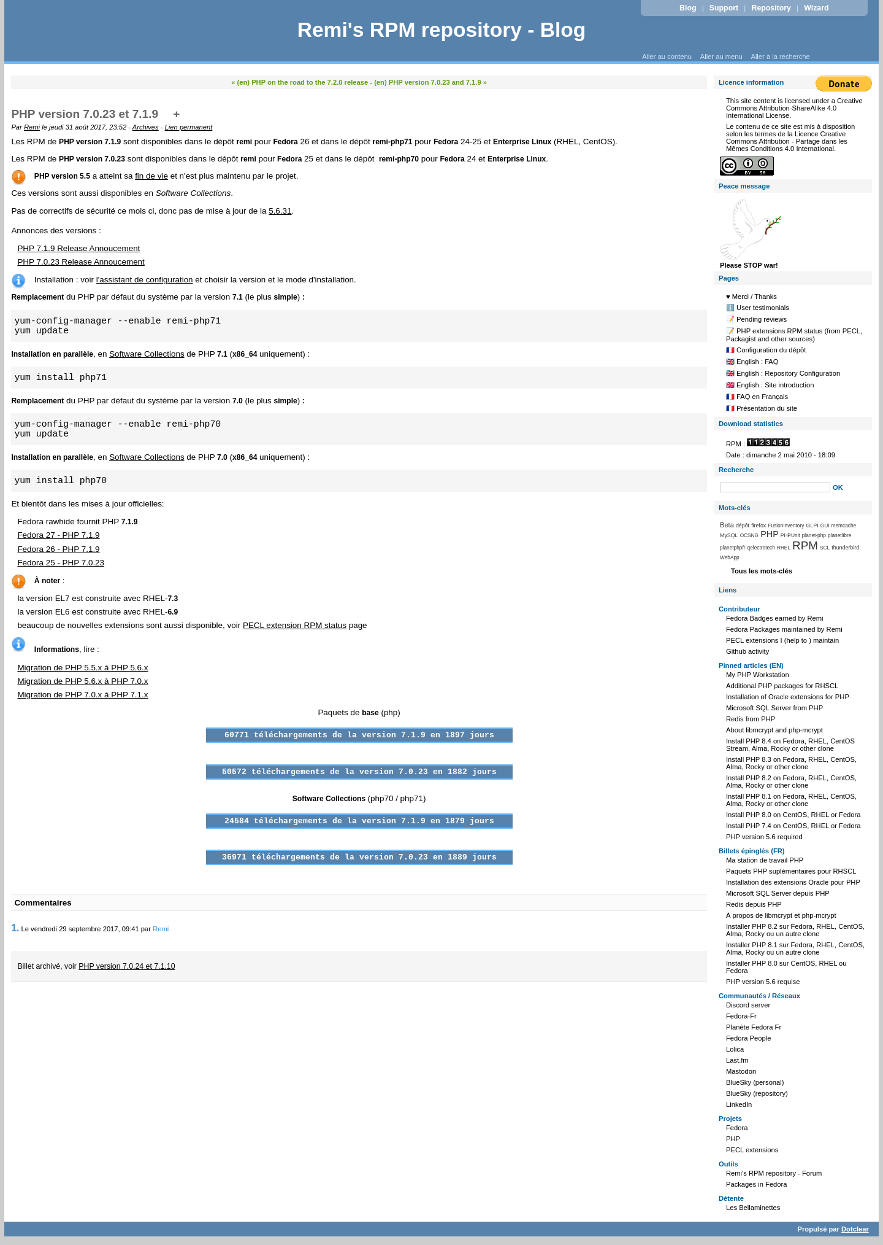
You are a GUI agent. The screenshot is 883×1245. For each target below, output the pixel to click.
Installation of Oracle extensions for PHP (787, 696)
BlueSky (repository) (757, 1093)
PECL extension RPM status (294, 625)
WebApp (730, 557)
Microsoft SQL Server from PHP (774, 708)
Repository (771, 8)
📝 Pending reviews (756, 319)
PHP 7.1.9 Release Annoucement (78, 248)
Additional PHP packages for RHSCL (782, 685)
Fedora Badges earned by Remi (775, 618)
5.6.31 (280, 210)
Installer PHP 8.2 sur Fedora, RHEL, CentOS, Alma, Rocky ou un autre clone (795, 930)
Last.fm (737, 1060)
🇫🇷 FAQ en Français (757, 396)
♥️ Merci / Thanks (751, 296)
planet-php (814, 535)
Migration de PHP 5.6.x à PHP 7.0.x (82, 681)
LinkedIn (739, 1104)
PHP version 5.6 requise (763, 981)
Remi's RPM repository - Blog (441, 29)
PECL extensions (752, 1150)
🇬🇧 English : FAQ (752, 361)
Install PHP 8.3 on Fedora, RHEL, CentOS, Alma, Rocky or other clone (791, 763)
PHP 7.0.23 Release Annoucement (80, 261)
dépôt (742, 525)
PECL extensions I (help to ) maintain (782, 640)
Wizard (816, 8)
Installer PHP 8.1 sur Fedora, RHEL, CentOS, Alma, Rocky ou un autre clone (795, 948)
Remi (32, 127)
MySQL (729, 535)
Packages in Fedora (756, 1184)
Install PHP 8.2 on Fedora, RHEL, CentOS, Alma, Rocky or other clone (791, 781)
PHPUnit (790, 535)
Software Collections (147, 354)
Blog (687, 8)
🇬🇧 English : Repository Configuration (783, 373)
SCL (825, 548)
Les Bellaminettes (753, 1207)
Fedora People (748, 1038)
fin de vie (151, 175)
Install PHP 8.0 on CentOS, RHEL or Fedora (793, 814)
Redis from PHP (750, 719)
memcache (844, 525)
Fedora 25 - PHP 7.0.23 (60, 562)
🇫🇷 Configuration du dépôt (766, 350)
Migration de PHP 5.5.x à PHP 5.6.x (82, 667)
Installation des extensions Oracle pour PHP (793, 882)
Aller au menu (721, 56)
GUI (825, 525)
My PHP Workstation (757, 674)
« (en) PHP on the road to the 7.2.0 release (299, 82)
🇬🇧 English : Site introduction (770, 385)
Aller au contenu (667, 56)
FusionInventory (786, 525)
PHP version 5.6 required (764, 836)
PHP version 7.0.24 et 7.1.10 (126, 966)
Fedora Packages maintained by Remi (784, 629)
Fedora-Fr (741, 1016)
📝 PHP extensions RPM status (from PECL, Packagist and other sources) (794, 335)
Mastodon (741, 1071)
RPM (805, 545)
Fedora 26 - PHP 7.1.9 (58, 549)
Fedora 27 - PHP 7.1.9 (58, 535)
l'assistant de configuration (144, 279)
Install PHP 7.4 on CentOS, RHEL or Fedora (793, 825)
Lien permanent (189, 127)
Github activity (747, 651)
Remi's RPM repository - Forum (774, 1173)
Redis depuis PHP (754, 904)
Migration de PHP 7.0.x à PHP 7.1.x (82, 694)
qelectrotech (761, 548)
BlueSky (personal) (755, 1082)
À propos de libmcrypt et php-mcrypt (781, 915)
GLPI (812, 525)
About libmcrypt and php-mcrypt (774, 730)
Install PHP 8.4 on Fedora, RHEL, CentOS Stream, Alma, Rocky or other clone (790, 744)
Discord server (748, 1005)
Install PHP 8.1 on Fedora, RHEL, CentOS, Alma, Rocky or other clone (791, 800)
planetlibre (839, 535)
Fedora (736, 1127)
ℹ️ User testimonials (757, 307)
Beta (727, 525)
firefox (758, 525)
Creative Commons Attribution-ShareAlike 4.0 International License (794, 108)
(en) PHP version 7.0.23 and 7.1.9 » (430, 82)
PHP (769, 534)
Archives (145, 127)
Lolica (735, 1049)
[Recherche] (775, 487)
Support (723, 8)
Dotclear (855, 1229)
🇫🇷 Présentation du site (761, 408)
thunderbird (845, 548)
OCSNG (749, 535)
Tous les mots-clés (761, 571)
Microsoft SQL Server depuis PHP (778, 893)
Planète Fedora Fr (753, 1027)
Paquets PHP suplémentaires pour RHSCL (791, 871)
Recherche (736, 469)
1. (15, 928)
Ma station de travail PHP (764, 860)
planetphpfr (733, 548)
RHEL (783, 548)
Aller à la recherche (780, 56)
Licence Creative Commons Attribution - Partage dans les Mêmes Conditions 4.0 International (786, 141)
